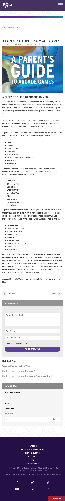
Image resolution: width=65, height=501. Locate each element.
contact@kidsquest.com (38, 470)
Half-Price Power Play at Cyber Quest (18, 371)
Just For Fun (7, 44)
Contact (32, 456)
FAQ (32, 460)
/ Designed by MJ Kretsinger (51, 474)
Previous (8, 294)
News (7, 403)
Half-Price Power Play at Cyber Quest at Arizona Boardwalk (27, 376)
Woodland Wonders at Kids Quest (17, 366)
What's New (9, 408)
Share (56, 499)
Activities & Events (12, 392)
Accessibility (32, 463)
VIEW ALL (10, 414)
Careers (32, 446)
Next (56, 294)
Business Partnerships (32, 449)
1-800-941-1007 (23, 470)
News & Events (14, 27)
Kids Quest (7, 5)
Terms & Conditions (35, 474)
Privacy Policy (22, 474)
